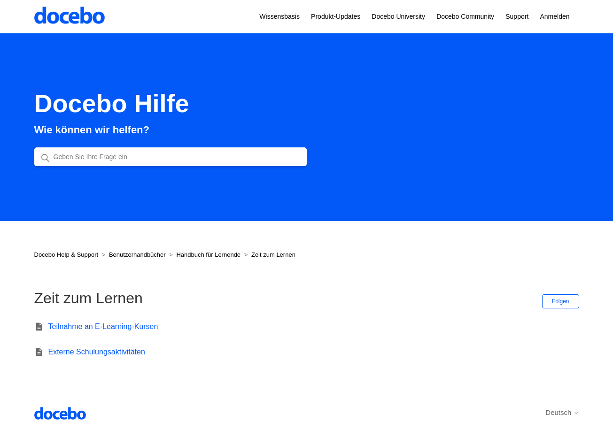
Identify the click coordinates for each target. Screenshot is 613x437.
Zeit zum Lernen (273, 254)
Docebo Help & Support (66, 254)
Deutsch (562, 412)
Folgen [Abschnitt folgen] (560, 301)
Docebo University (398, 16)
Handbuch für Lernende (208, 254)
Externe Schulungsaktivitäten (96, 352)
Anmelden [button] (554, 16)
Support (516, 16)
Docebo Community (465, 16)
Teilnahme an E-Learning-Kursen (103, 326)
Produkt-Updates (335, 16)
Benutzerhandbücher (137, 254)
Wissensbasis (279, 16)
